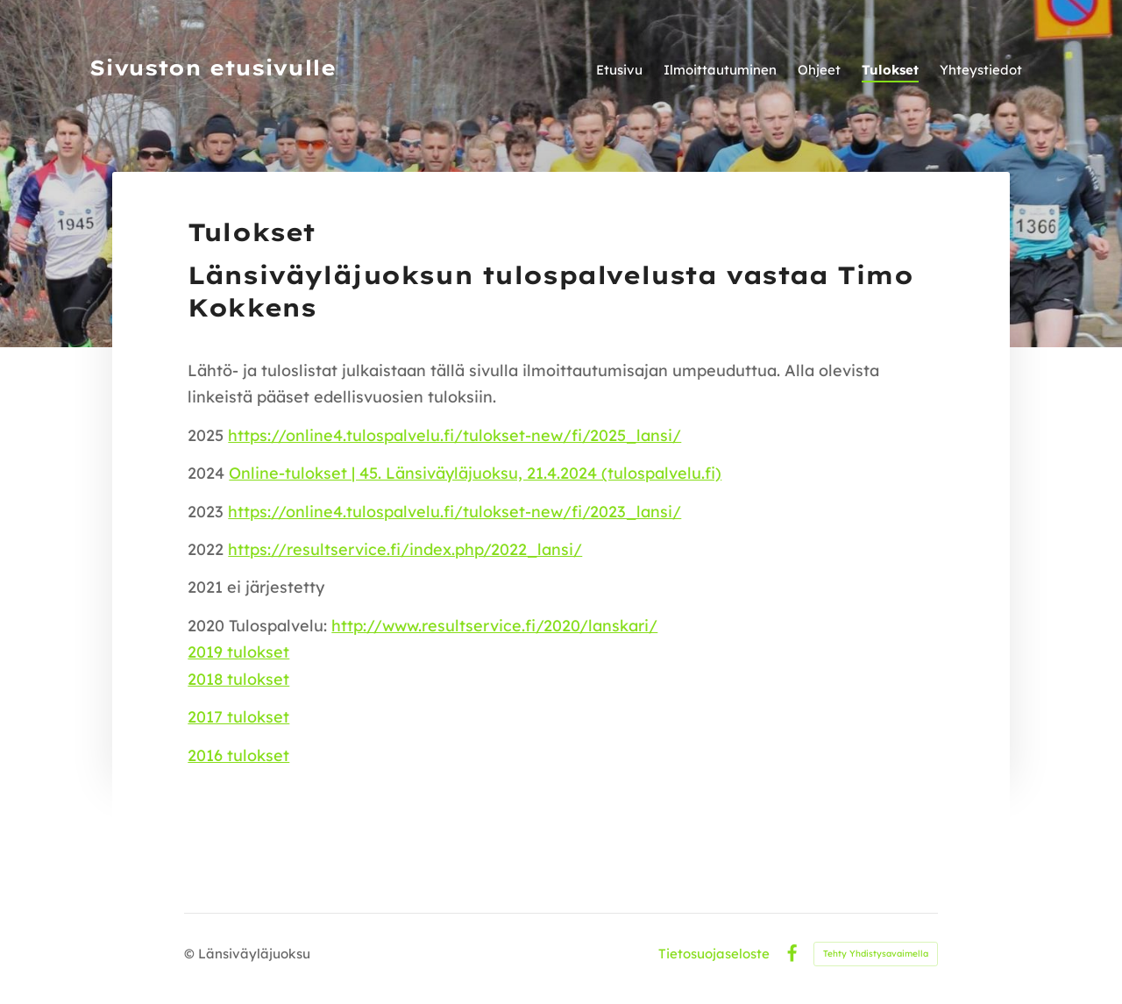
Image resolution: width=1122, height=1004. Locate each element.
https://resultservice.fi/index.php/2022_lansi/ (405, 549)
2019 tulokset (238, 652)
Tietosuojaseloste (714, 953)
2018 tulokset (238, 679)
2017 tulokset (238, 717)
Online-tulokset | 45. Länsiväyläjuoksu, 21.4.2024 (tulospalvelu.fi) (475, 473)
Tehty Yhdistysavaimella (875, 953)
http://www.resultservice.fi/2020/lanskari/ (494, 626)
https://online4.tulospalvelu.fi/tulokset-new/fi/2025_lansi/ (454, 435)
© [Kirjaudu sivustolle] (191, 953)
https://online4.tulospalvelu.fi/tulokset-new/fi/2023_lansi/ (454, 512)
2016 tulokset (238, 755)
